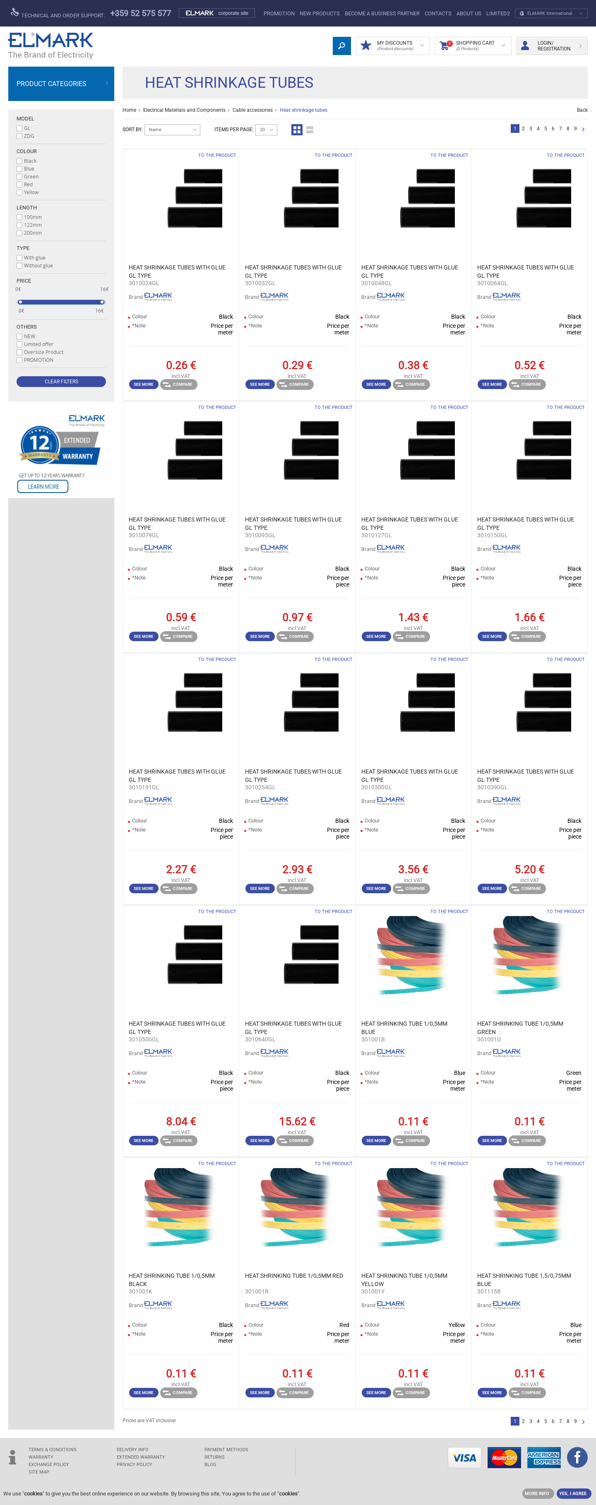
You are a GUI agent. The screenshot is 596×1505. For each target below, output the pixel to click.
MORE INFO (537, 1493)
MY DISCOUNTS (392, 46)
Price (24, 281)
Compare (177, 384)
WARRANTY (41, 1457)
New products (320, 13)
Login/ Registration (551, 46)
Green (31, 176)
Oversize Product (43, 352)
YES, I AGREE (572, 1493)
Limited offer (38, 344)
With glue (35, 257)
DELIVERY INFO (133, 1449)
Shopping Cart (472, 46)
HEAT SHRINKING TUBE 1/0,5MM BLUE (404, 1027)
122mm (33, 224)
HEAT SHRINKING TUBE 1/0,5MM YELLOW (404, 1279)
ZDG (29, 135)
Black (30, 160)
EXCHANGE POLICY (49, 1464)
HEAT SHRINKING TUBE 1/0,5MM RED (294, 1275)
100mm (33, 217)
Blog (210, 1464)
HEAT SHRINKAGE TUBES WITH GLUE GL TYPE (177, 271)
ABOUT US (469, 13)
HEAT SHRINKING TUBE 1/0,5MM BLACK (172, 1279)
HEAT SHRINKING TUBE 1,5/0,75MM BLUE (524, 1279)
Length (27, 207)
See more (144, 384)
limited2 (498, 13)
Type (23, 248)
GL (27, 128)
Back (582, 110)
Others (27, 327)
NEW (29, 336)
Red (28, 184)
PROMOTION (279, 13)
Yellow (31, 192)
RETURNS (214, 1457)
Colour (27, 151)
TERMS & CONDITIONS (53, 1449)
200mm (33, 232)
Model (25, 118)
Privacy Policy (134, 1464)
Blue (29, 168)
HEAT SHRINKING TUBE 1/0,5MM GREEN (520, 1027)
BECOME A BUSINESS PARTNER (382, 13)
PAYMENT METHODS (226, 1449)
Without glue (38, 265)
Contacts (438, 13)
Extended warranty (141, 1457)
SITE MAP (39, 1472)
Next (583, 129)
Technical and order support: (58, 13)
